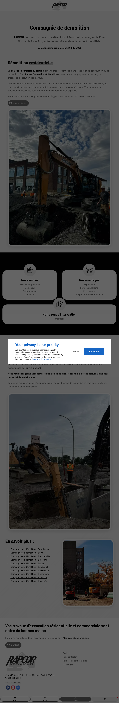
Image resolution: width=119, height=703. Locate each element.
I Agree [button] (94, 351)
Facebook (45, 359)
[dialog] (59, 351)
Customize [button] (75, 351)
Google (35, 359)
